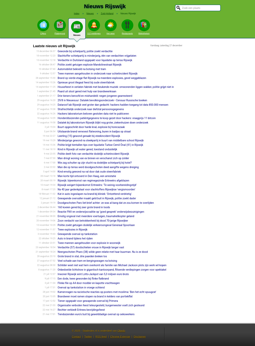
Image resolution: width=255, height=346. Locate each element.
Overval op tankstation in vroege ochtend (81, 287)
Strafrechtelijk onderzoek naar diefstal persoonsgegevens (91, 109)
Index (76, 13)
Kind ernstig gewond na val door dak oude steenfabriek (89, 171)
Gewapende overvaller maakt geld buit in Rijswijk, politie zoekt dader (97, 198)
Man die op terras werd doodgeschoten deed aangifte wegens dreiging (98, 167)
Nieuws (77, 30)
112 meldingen (94, 27)
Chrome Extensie (120, 336)
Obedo (121, 330)
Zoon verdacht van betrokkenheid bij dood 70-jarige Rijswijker (93, 220)
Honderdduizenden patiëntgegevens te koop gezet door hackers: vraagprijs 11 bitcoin (107, 118)
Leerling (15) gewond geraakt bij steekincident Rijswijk (89, 135)
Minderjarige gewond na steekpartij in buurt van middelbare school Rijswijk (101, 140)
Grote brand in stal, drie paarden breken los (82, 256)
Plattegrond (60, 27)
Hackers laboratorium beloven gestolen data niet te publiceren (93, 113)
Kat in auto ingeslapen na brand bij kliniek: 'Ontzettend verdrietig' (95, 193)
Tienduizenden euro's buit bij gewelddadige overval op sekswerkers (96, 314)
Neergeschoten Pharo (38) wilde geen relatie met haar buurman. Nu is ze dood (103, 251)
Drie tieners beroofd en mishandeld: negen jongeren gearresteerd (95, 95)
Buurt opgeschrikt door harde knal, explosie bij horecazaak (91, 127)
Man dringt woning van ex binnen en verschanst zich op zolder (93, 158)
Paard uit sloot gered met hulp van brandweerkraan (87, 91)
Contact (76, 336)
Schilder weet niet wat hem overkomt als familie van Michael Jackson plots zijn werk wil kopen (112, 265)
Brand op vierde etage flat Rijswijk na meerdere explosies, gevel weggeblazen (102, 78)
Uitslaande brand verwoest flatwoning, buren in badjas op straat (94, 131)
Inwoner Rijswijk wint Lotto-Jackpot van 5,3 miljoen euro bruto (93, 274)
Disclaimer (140, 336)
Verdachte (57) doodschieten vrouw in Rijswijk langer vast (91, 247)
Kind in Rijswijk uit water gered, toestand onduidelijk (87, 149)
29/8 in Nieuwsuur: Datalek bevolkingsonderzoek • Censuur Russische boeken (102, 100)
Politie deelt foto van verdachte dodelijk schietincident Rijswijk (93, 153)
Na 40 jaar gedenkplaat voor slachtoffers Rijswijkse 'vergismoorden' (96, 189)
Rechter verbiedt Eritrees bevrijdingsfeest (81, 309)
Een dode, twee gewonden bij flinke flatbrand (83, 278)
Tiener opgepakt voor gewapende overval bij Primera (88, 300)
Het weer (111, 27)
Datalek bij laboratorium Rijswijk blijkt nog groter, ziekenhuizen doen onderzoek (103, 122)
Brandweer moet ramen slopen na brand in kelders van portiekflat (95, 296)
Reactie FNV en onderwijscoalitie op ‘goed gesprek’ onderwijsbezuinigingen (101, 211)
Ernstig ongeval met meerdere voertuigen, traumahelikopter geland (96, 216)
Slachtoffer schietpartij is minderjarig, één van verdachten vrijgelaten (97, 55)
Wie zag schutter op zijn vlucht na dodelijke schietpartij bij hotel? (95, 162)
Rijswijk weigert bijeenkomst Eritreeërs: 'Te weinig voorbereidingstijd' (97, 184)
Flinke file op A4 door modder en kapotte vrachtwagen (89, 283)
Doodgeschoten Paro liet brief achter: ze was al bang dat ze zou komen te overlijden (106, 202)
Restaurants (127, 27)
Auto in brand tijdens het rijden (75, 238)
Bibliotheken (144, 27)
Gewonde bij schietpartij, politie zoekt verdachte (85, 51)
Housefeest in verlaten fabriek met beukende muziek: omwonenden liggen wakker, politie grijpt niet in (116, 86)
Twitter (88, 336)
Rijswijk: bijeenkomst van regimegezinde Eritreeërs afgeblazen (93, 180)
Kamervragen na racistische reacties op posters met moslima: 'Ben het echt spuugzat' (107, 291)
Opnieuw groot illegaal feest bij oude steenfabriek (86, 82)
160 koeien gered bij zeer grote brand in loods (84, 207)
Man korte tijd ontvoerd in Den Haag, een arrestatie (87, 176)
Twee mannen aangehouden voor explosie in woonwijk (89, 242)
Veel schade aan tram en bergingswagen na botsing (87, 260)
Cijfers (43, 27)
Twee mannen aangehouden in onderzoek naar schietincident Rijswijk (98, 73)
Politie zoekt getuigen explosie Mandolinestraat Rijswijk (89, 64)
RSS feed (101, 336)
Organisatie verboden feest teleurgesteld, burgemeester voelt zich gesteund (101, 305)
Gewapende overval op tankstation (77, 234)
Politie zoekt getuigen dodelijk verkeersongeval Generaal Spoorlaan (96, 225)
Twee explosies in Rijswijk (73, 229)
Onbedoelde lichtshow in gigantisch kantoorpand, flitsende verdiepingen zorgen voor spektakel (112, 269)
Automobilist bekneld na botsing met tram (82, 69)
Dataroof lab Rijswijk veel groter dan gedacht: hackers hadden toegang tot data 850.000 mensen (113, 104)
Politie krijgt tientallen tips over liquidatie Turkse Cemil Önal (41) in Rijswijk (100, 144)
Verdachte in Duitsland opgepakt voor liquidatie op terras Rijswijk (95, 60)
